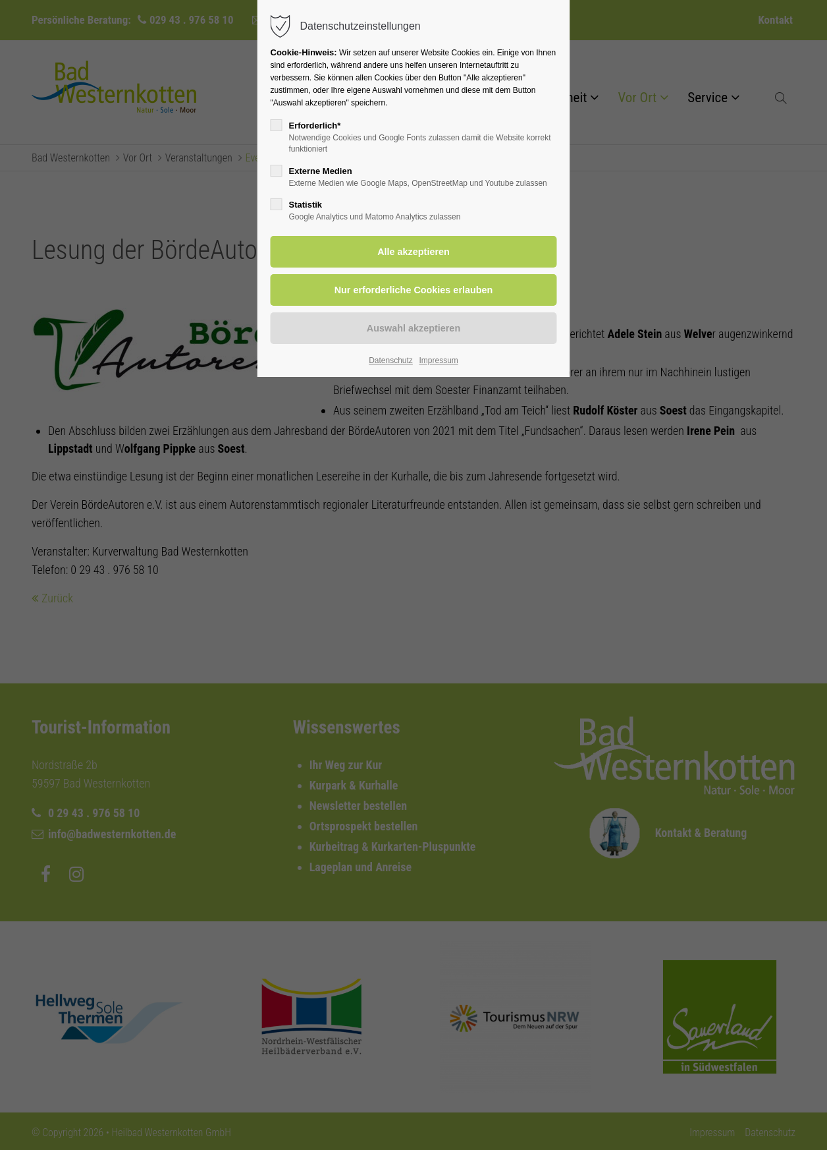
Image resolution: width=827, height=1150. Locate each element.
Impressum (438, 360)
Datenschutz (391, 360)
